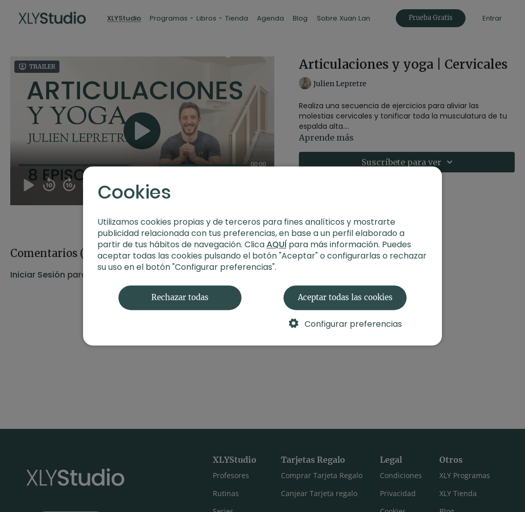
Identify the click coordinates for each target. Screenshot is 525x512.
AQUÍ (277, 245)
